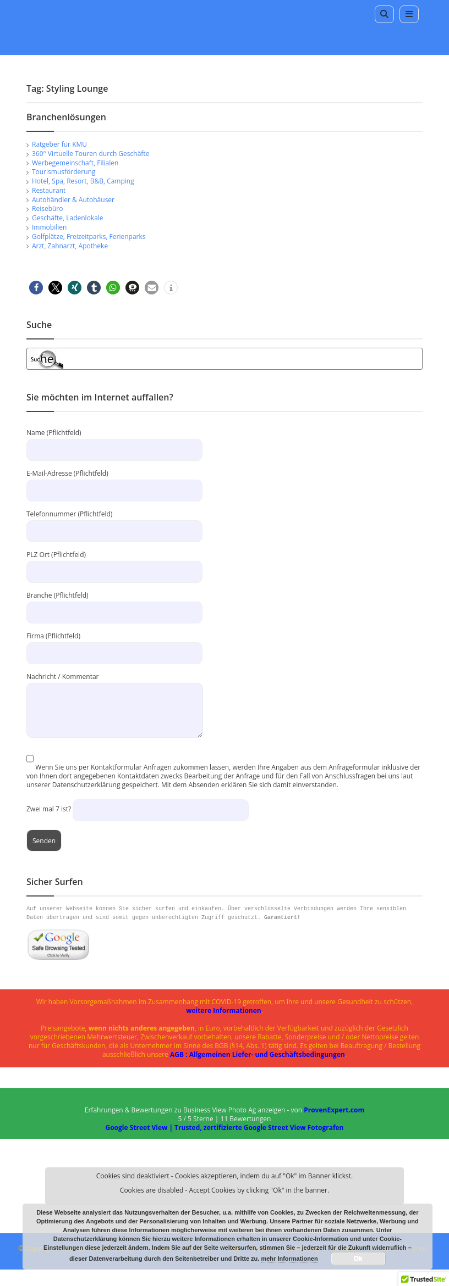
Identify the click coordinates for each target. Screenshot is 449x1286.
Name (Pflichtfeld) (114, 440)
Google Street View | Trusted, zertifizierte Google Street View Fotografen (224, 1127)
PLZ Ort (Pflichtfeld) (114, 562)
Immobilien (49, 227)
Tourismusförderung (63, 171)
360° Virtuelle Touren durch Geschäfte (90, 153)
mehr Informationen (289, 1258)
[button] (36, 287)
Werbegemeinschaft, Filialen (75, 163)
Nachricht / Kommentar (114, 693)
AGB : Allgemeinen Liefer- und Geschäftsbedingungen (257, 1054)
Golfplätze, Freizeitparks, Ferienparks (89, 236)
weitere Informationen (223, 1010)
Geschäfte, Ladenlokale (67, 217)
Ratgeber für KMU (59, 144)
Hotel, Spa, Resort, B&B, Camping (83, 181)
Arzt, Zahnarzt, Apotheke (70, 245)
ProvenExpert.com (334, 1110)
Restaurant (48, 190)
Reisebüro (47, 208)
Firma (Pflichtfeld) (114, 644)
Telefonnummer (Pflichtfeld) (114, 522)
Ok (358, 1258)
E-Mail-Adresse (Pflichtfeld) (114, 481)
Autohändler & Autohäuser (73, 199)
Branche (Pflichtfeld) (114, 603)
